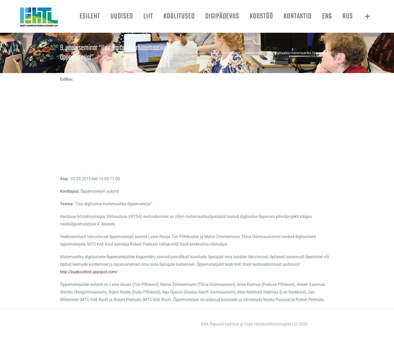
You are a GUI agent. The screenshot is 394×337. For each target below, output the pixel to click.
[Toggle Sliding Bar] (367, 16)
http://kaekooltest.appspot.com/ (89, 271)
